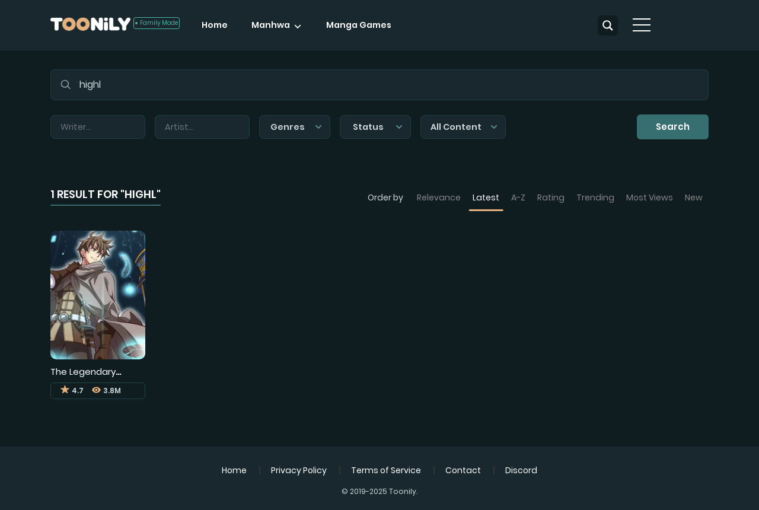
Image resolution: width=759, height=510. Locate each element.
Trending (595, 197)
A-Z (518, 197)
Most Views (649, 197)
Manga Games (358, 25)
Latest (486, 197)
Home (215, 25)
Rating (551, 197)
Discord (521, 470)
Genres (296, 127)
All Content (464, 127)
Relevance (439, 197)
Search (673, 126)
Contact (463, 470)
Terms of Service (386, 470)
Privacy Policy (299, 470)
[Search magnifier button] (608, 25)
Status (378, 127)
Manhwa (270, 25)
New (694, 197)
